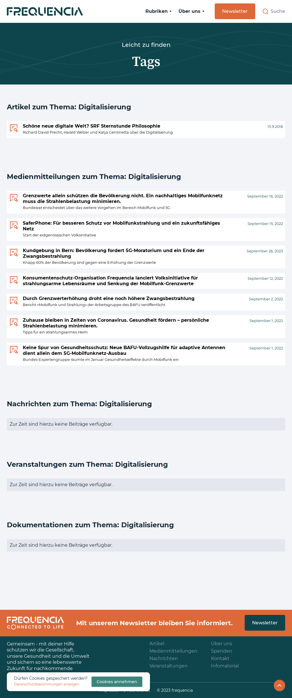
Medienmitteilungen (173, 651)
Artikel (156, 643)
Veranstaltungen (168, 666)
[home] (45, 11)
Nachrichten (163, 658)
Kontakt (220, 658)
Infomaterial (225, 666)
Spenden (221, 651)
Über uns (221, 643)
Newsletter (235, 11)
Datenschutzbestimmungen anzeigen (46, 684)
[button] (158, 11)
